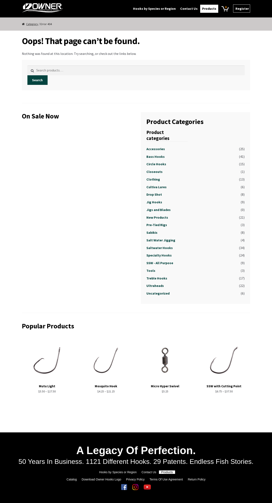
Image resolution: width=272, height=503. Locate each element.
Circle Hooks (156, 164)
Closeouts (154, 172)
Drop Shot (154, 194)
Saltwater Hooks (159, 248)
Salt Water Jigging (160, 240)
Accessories (155, 149)
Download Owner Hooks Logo (101, 479)
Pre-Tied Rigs (156, 225)
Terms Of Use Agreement (166, 479)
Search (37, 80)
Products (209, 8)
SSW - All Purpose (159, 263)
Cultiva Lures (156, 187)
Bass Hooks (155, 156)
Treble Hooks (156, 278)
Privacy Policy (135, 479)
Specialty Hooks (159, 255)
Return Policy (196, 479)
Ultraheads (155, 286)
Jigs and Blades (158, 210)
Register (242, 8)
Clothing (153, 179)
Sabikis (151, 232)
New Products (157, 217)
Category (32, 24)
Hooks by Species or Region (154, 8)
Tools (150, 270)
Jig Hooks (154, 202)
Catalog (72, 479)
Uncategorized (158, 293)
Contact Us (189, 8)
